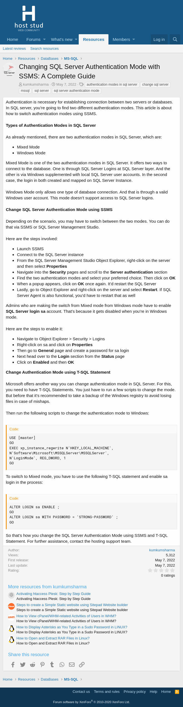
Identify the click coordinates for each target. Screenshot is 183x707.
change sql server (155, 84)
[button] (44, 39)
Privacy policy (135, 691)
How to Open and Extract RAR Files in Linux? (53, 638)
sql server (41, 91)
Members (121, 39)
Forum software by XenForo (91, 702)
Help (153, 691)
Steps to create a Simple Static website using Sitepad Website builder (72, 605)
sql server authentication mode (76, 91)
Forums (33, 39)
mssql (25, 91)
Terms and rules (107, 691)
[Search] (175, 39)
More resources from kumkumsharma (47, 586)
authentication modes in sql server (112, 84)
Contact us (81, 691)
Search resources (44, 48)
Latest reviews (14, 48)
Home (12, 39)
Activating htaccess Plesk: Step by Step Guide (53, 594)
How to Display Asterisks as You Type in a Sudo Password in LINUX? (71, 627)
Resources (93, 39)
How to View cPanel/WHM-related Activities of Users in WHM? (66, 616)
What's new (62, 39)
